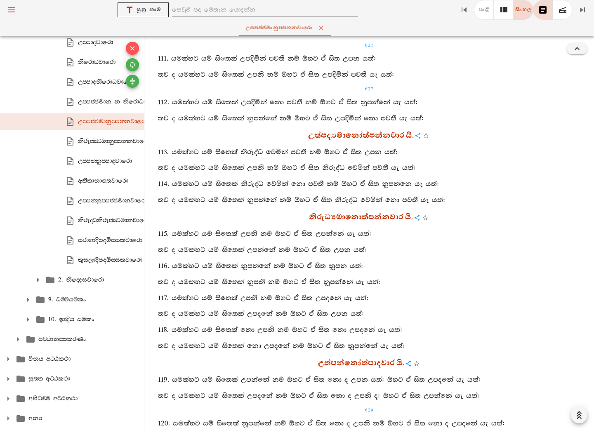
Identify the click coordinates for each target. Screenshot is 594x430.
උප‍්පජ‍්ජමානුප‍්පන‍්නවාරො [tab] (298, 28)
